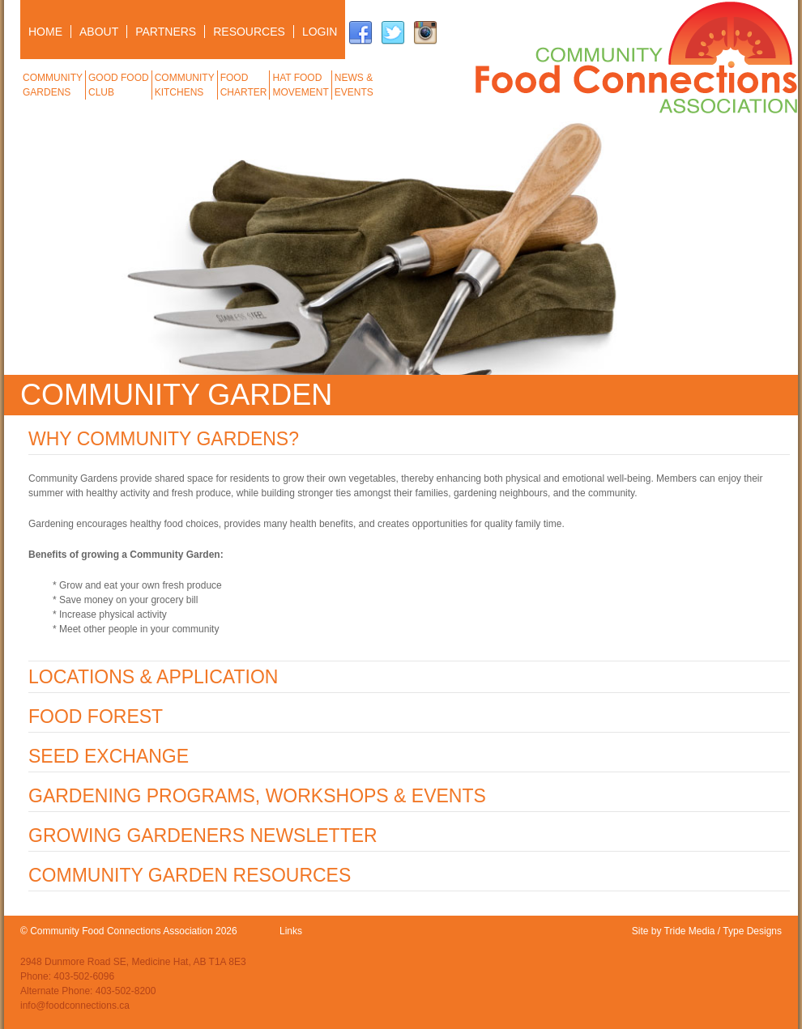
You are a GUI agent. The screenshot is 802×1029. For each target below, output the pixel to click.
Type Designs (752, 931)
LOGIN (320, 31)
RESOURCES (249, 31)
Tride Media (689, 931)
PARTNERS (165, 31)
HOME (45, 31)
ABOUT (98, 31)
